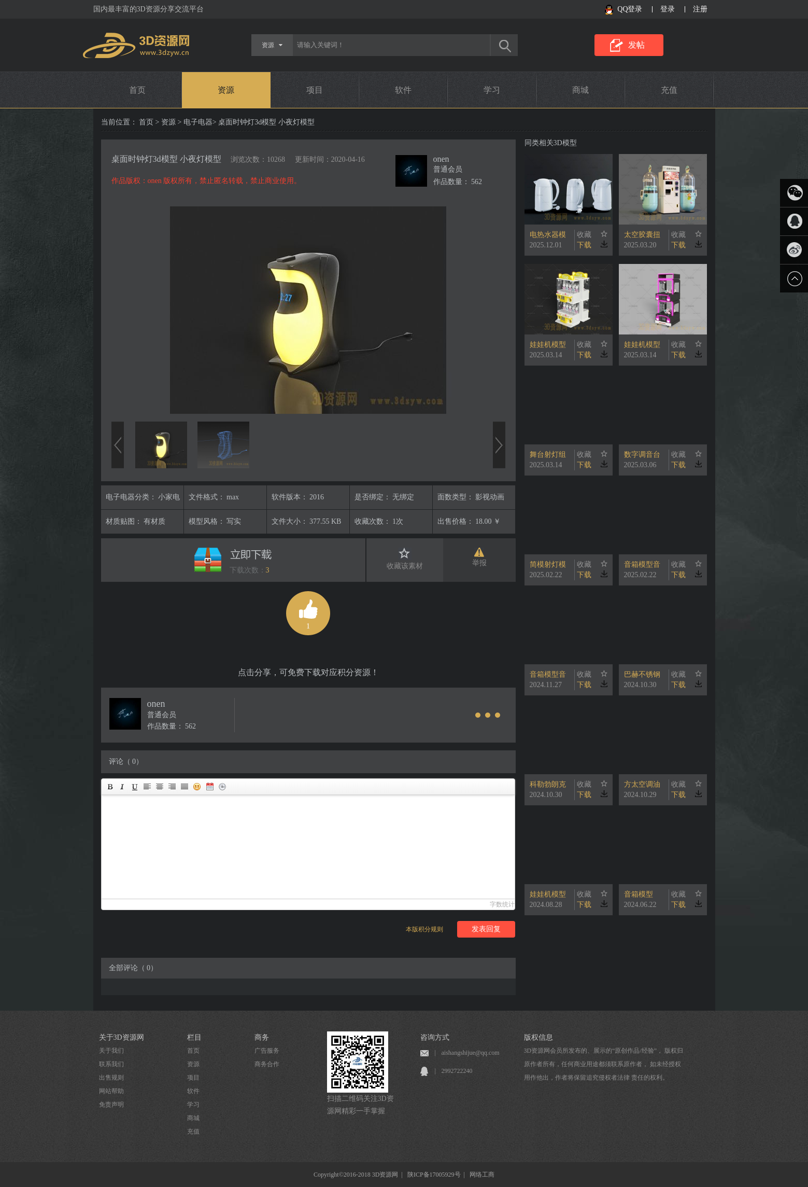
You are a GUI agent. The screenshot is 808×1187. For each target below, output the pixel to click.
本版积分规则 (424, 929)
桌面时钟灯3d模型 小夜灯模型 (166, 159)
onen (441, 159)
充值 (669, 90)
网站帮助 (111, 1091)
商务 (261, 1037)
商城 (580, 90)
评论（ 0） (126, 761)
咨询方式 (434, 1037)
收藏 (584, 235)
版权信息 (538, 1037)
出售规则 (111, 1077)
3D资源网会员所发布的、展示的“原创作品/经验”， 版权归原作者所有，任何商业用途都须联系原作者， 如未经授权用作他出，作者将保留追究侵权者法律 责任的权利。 (604, 1064)
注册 (700, 9)
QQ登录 (629, 9)
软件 (403, 90)
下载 (584, 245)
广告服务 (266, 1050)
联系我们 (111, 1064)
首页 (137, 90)
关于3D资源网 (121, 1037)
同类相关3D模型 (551, 143)
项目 (314, 90)
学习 (492, 90)
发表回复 (486, 929)
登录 (667, 9)
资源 (226, 90)
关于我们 (111, 1050)
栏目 (194, 1037)
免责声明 (111, 1104)
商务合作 (266, 1064)
